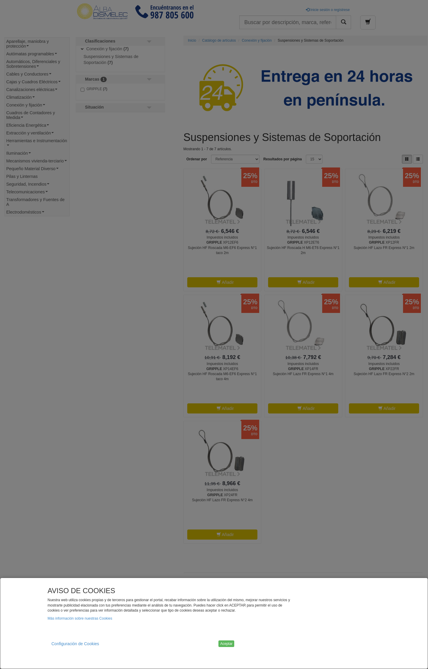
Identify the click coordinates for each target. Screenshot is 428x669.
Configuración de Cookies (75, 643)
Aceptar (226, 644)
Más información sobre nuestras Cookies (80, 618)
